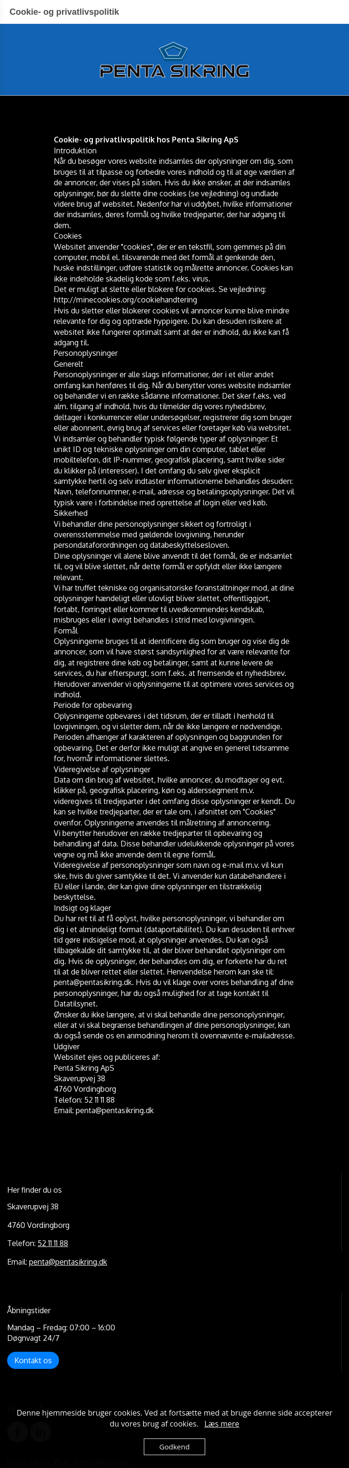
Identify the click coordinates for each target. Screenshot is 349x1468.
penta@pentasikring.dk (68, 1262)
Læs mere (221, 1423)
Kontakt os (33, 1360)
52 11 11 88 (53, 1243)
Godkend (175, 1446)
